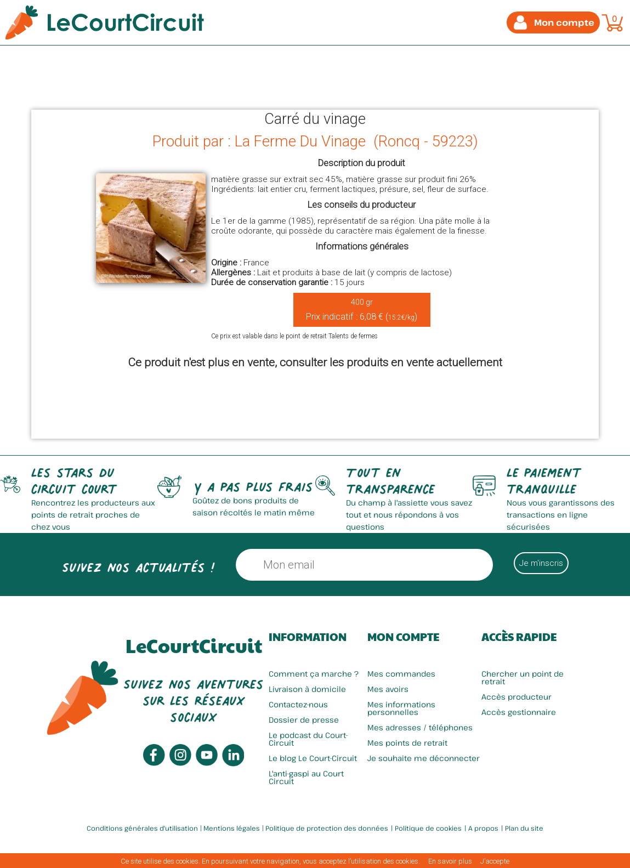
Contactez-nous (298, 704)
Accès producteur (516, 696)
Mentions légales (231, 828)
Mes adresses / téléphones (420, 727)
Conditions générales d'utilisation (142, 828)
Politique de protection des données (326, 828)
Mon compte (403, 636)
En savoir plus (450, 861)
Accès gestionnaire (518, 712)
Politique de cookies (428, 828)
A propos (483, 828)
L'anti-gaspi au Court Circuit (306, 777)
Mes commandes (401, 673)
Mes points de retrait (407, 742)
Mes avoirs (387, 689)
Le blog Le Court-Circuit (313, 758)
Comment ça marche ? (314, 673)
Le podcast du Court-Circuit (308, 739)
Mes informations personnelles (401, 708)
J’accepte (494, 861)
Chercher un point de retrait (522, 677)
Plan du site (524, 828)
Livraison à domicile (307, 689)
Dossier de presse (304, 719)
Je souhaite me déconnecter (423, 758)
